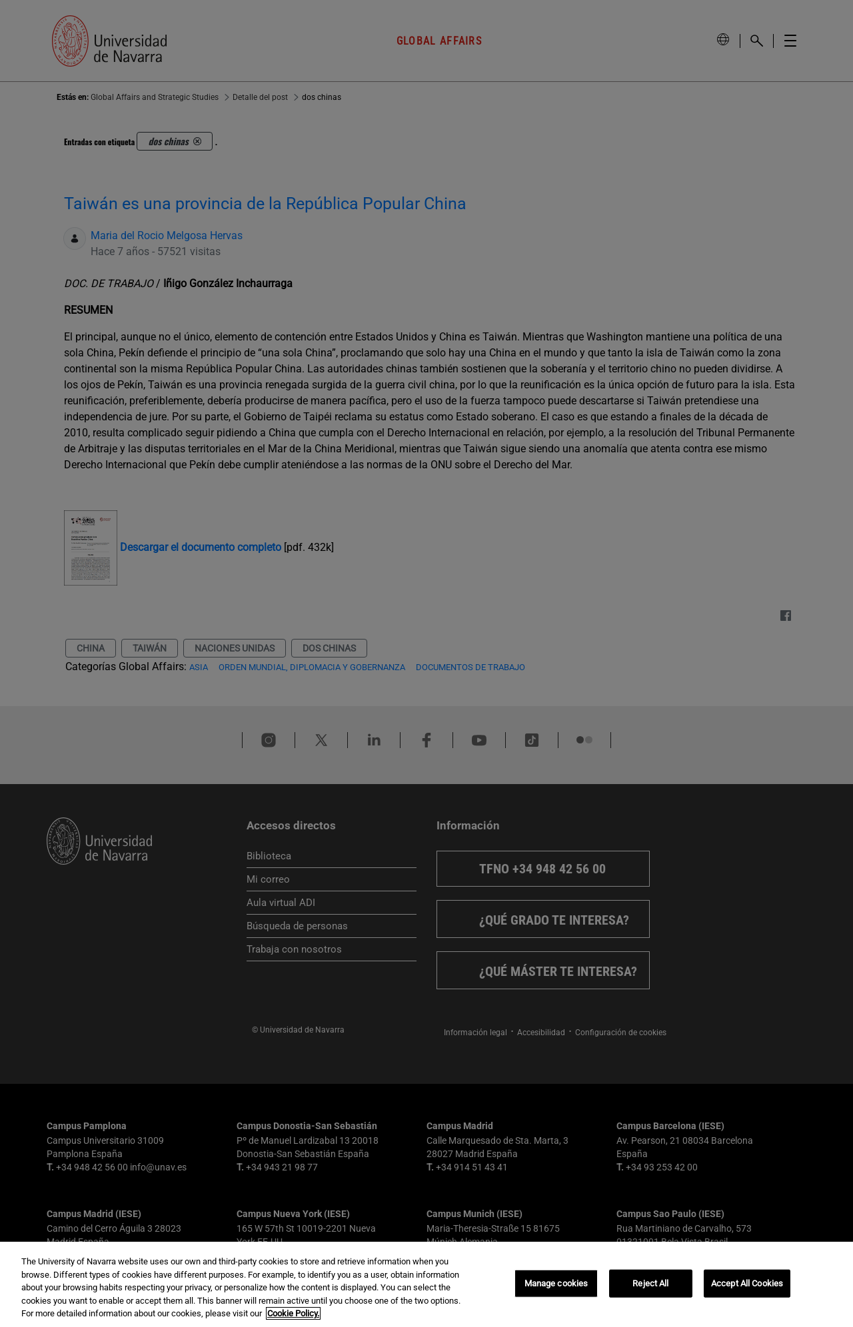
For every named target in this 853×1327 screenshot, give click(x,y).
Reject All (650, 1283)
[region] (426, 1284)
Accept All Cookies (747, 1283)
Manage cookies (556, 1283)
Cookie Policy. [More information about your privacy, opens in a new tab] (293, 1313)
